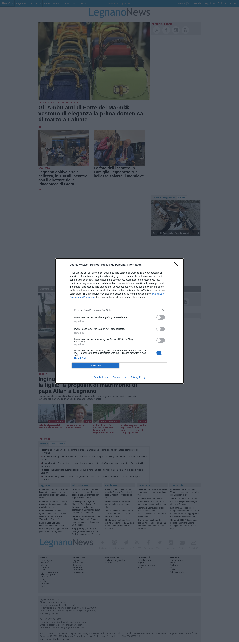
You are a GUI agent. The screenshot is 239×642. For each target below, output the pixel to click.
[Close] (177, 265)
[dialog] (119, 321)
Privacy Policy (138, 377)
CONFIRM (95, 365)
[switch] (160, 317)
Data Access (119, 377)
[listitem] (119, 310)
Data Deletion (101, 377)
